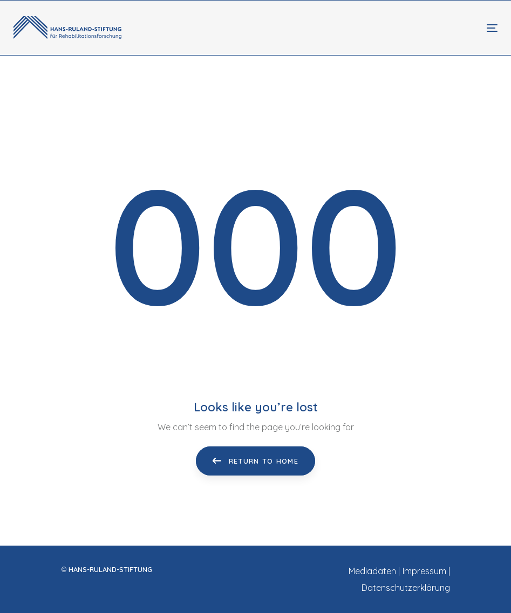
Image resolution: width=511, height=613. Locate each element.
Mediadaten (372, 571)
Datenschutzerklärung (406, 587)
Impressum (424, 571)
